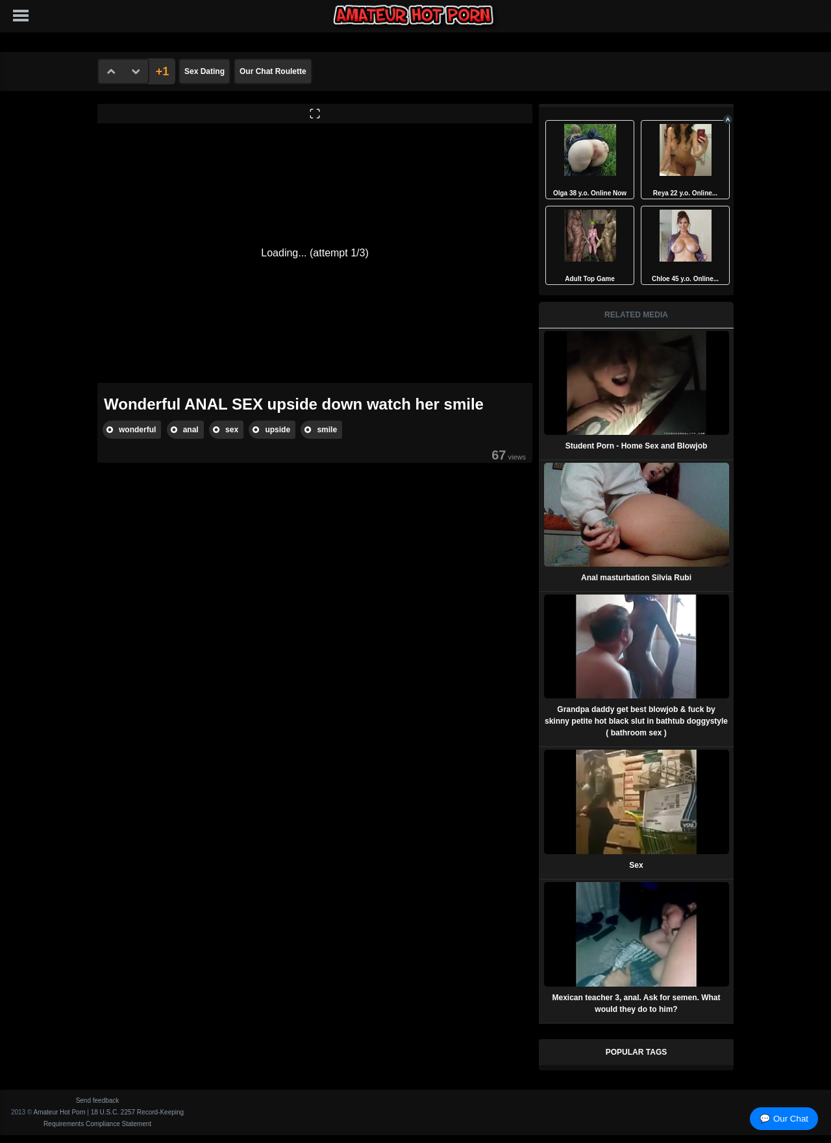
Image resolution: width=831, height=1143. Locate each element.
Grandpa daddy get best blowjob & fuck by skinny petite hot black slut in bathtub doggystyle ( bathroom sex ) (636, 721)
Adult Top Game (589, 278)
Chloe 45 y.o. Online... (685, 278)
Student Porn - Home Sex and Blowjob (636, 445)
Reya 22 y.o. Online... (685, 193)
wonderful (137, 429)
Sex (636, 865)
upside (277, 429)
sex (231, 429)
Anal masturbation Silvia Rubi (636, 577)
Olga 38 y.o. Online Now (589, 193)
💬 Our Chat (784, 1119)
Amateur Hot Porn (60, 1112)
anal (191, 429)
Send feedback (97, 1100)
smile (327, 429)
